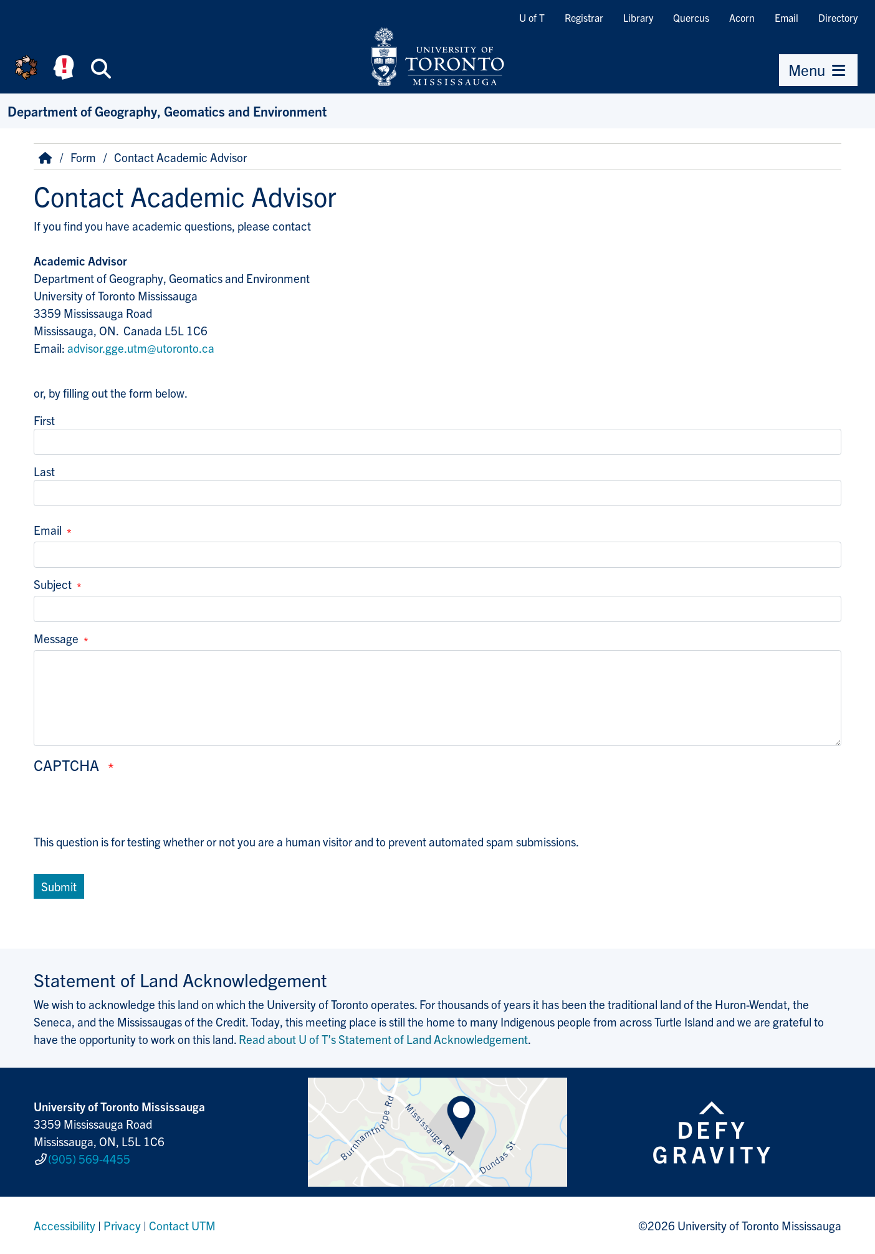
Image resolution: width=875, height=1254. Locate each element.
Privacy (122, 1225)
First (44, 420)
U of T (532, 17)
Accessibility (64, 1225)
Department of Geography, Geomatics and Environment (167, 110)
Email (786, 17)
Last (44, 471)
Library (638, 17)
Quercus (691, 17)
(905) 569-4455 (89, 1158)
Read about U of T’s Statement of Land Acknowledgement (383, 1038)
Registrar (584, 17)
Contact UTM (182, 1225)
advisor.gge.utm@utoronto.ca (140, 347)
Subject (53, 584)
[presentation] (128, 808)
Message (56, 638)
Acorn (742, 17)
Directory (838, 17)
